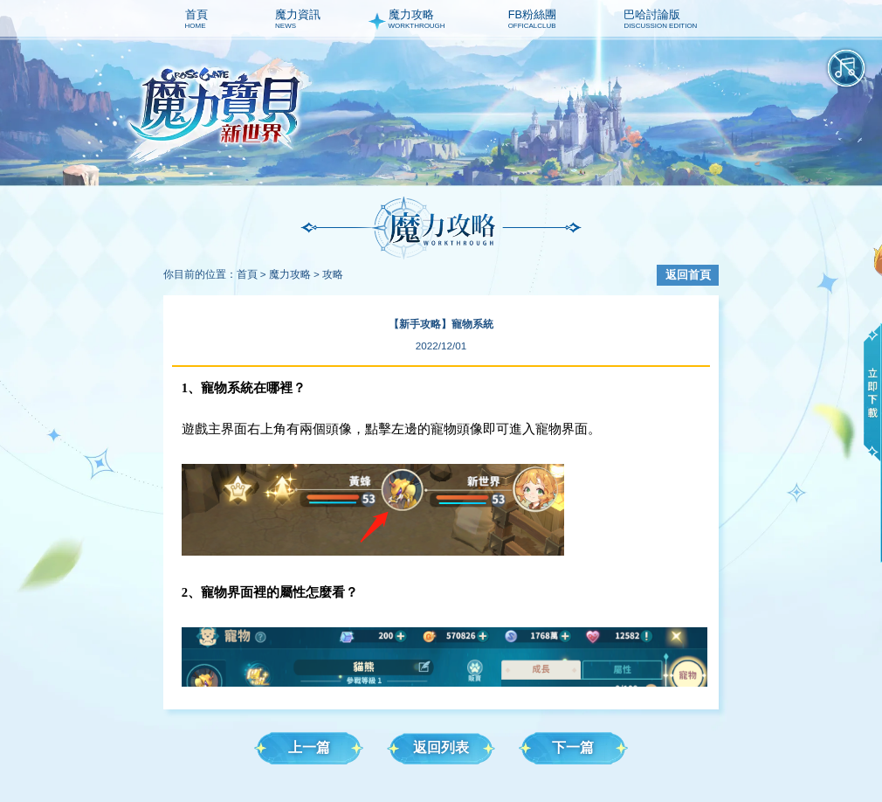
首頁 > (251, 274)
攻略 (332, 274)
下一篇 (573, 747)
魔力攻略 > (294, 274)
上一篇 (309, 747)
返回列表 (441, 747)
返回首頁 (688, 274)
